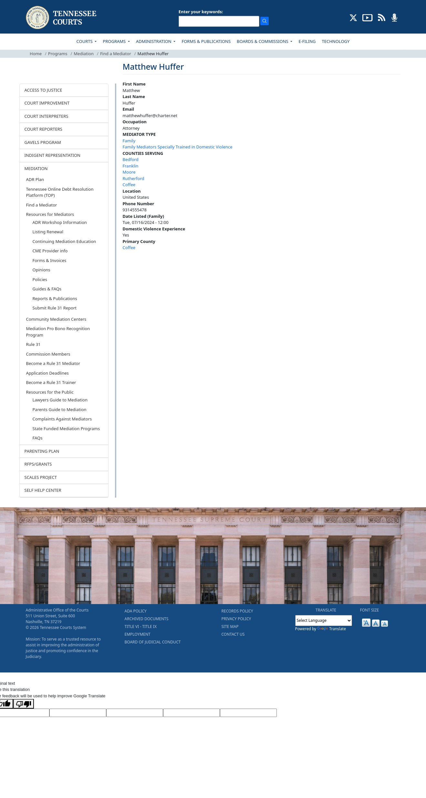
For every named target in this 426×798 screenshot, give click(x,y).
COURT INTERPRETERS (46, 116)
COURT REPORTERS (43, 129)
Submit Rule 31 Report (55, 308)
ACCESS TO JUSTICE (43, 90)
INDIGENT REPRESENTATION (53, 155)
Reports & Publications (55, 298)
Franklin (131, 166)
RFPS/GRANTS (38, 464)
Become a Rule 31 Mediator (53, 363)
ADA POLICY (136, 611)
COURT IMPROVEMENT (47, 103)
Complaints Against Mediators (62, 419)
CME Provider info (50, 251)
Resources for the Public (50, 392)
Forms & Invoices (50, 260)
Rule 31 (33, 344)
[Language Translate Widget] (323, 620)
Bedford (131, 159)
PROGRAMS (115, 41)
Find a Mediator (115, 53)
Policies (40, 279)
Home (36, 53)
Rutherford (133, 178)
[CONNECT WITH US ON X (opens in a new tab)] (353, 17)
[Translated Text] (191, 713)
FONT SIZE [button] (369, 610)
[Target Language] (77, 713)
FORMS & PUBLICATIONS (206, 41)
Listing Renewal (48, 232)
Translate (331, 628)
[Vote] (248, 713)
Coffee (129, 184)
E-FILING (307, 41)
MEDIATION (36, 168)
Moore (129, 172)
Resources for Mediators (50, 214)
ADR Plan (35, 179)
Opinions (41, 270)
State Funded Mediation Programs (66, 428)
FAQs (38, 438)
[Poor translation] (23, 704)
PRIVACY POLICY (236, 618)
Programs (58, 53)
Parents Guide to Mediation (60, 409)
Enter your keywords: (201, 12)
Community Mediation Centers (56, 319)
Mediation (84, 53)
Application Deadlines (47, 373)
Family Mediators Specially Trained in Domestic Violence (178, 147)
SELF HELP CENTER (43, 490)
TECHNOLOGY (336, 41)
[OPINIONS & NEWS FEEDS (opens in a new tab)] (382, 17)
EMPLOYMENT (138, 634)
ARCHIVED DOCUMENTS (147, 618)
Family (129, 141)
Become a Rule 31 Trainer (51, 382)
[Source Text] (134, 713)
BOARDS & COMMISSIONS (263, 41)
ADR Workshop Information (60, 222)
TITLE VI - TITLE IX (141, 626)
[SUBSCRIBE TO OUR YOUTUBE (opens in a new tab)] (367, 17)
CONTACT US (233, 634)
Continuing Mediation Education (64, 241)
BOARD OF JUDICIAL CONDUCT (153, 642)
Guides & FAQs (47, 289)
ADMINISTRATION (154, 41)
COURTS (85, 41)
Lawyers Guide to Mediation (60, 400)
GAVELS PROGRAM (43, 142)
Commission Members (48, 354)
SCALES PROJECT (41, 477)
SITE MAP (230, 626)
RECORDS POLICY (237, 611)
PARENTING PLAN (42, 451)
